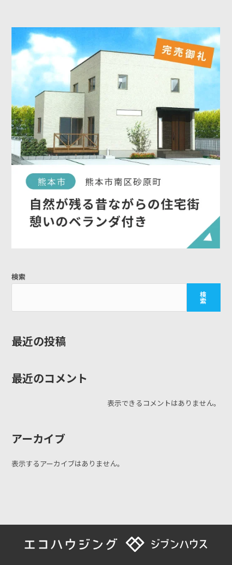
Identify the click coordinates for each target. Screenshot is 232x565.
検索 (18, 276)
